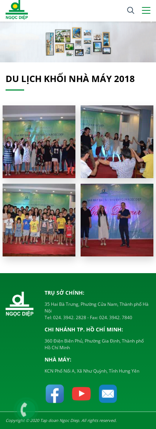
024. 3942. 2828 (69, 317)
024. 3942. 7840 (115, 317)
